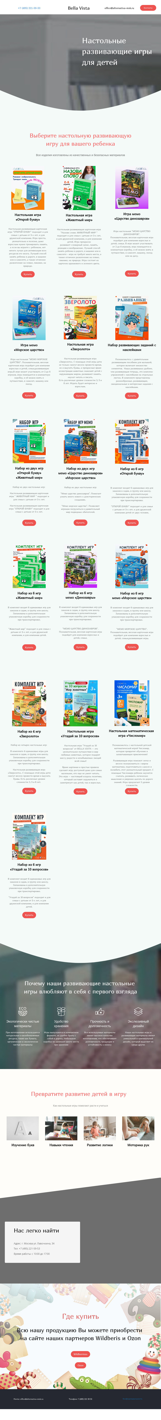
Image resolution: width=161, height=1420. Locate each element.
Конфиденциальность (132, 1410)
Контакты (148, 8)
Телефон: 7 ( (74, 1410)
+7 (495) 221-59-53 (29, 8)
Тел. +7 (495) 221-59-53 (27, 1256)
